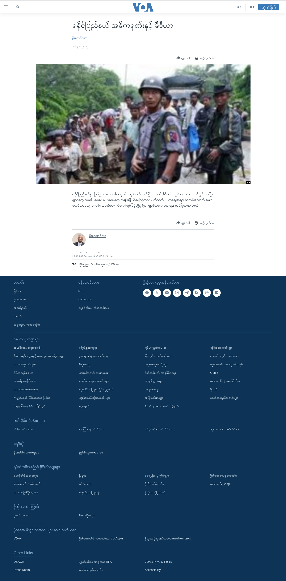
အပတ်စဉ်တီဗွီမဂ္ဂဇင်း (26, 492)
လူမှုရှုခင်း (84, 406)
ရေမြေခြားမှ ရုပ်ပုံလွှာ (157, 475)
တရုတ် (17, 316)
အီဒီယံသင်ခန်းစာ (23, 429)
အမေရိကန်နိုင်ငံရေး (25, 381)
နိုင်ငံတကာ (20, 299)
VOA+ (18, 538)
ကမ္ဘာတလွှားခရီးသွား (156, 364)
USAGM (19, 561)
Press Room (22, 570)
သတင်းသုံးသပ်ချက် (25, 364)
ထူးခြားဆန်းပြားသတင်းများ (94, 397)
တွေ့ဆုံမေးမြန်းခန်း (89, 492)
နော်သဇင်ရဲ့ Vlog (220, 483)
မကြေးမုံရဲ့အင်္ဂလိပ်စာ (91, 429)
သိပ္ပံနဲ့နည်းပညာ (88, 347)
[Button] (183, 58)
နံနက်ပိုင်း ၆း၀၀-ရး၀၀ (26, 452)
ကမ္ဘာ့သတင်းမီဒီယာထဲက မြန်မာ (32, 397)
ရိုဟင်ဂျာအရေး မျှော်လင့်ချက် (162, 406)
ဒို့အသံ (214, 389)
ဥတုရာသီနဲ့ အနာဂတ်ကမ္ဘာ (94, 356)
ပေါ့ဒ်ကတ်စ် (85, 299)
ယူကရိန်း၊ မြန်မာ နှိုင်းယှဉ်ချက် (96, 389)
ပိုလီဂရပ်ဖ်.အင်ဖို (154, 483)
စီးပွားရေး (84, 364)
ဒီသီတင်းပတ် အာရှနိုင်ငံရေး (160, 372)
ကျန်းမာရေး (152, 389)
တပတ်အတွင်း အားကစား (93, 372)
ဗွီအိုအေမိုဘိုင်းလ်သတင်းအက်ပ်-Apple (101, 538)
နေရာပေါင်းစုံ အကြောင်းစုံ (225, 381)
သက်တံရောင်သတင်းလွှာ (224, 397)
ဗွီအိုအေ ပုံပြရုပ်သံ (155, 492)
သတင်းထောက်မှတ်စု (26, 389)
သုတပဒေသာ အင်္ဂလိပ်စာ (224, 429)
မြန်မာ (17, 291)
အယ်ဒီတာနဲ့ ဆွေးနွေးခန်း (27, 347)
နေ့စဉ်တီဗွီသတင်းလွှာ (26, 475)
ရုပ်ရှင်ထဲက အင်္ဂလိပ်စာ (158, 429)
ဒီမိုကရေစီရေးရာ (23, 372)
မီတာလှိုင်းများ (87, 515)
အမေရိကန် (20, 307)
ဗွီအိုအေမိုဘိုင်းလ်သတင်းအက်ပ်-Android (168, 538)
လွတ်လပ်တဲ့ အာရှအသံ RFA (95, 561)
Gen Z (214, 372)
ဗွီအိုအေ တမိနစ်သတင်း (223, 475)
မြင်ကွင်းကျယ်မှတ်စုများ (158, 356)
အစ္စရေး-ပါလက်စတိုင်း (27, 324)
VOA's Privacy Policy (158, 561)
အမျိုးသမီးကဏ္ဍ (154, 397)
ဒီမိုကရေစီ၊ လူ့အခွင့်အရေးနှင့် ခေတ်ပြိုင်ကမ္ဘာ (39, 356)
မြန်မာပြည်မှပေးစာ (156, 347)
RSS (81, 291)
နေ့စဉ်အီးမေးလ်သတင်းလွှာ (93, 307)
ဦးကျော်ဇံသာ (80, 37)
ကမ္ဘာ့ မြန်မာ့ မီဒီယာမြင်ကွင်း (30, 406)
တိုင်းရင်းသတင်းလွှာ (221, 347)
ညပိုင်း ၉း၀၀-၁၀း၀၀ (91, 452)
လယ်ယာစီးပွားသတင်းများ (94, 381)
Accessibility (153, 570)
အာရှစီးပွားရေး (153, 381)
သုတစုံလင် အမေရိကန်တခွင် (226, 364)
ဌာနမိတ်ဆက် (21, 515)
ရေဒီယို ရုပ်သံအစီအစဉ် (27, 483)
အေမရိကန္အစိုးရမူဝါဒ (91, 570)
